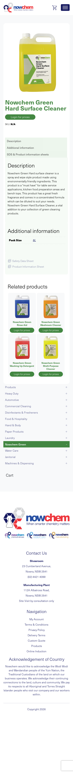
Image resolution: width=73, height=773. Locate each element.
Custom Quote (36, 640)
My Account (36, 619)
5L (34, 240)
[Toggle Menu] (65, 7)
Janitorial (10, 457)
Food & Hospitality (16, 419)
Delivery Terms (36, 635)
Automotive (12, 400)
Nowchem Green (15, 444)
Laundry (10, 438)
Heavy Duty (11, 393)
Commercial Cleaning (18, 406)
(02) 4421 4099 (37, 576)
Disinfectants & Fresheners (21, 412)
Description (14, 141)
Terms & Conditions (36, 624)
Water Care (11, 450)
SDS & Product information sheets (28, 154)
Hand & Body (13, 425)
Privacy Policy (36, 630)
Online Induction (36, 651)
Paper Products (14, 431)
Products (10, 387)
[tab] (35, 141)
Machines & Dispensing (19, 463)
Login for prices (20, 117)
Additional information (20, 148)
